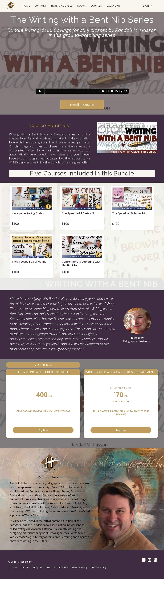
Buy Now (61, 438)
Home (13, 577)
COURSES (96, 5)
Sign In (147, 5)
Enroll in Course (82, 104)
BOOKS (81, 5)
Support (37, 577)
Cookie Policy (98, 577)
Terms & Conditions (57, 577)
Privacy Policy (79, 577)
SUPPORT (40, 5)
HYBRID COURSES (61, 5)
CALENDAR (112, 5)
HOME (26, 5)
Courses (25, 577)
